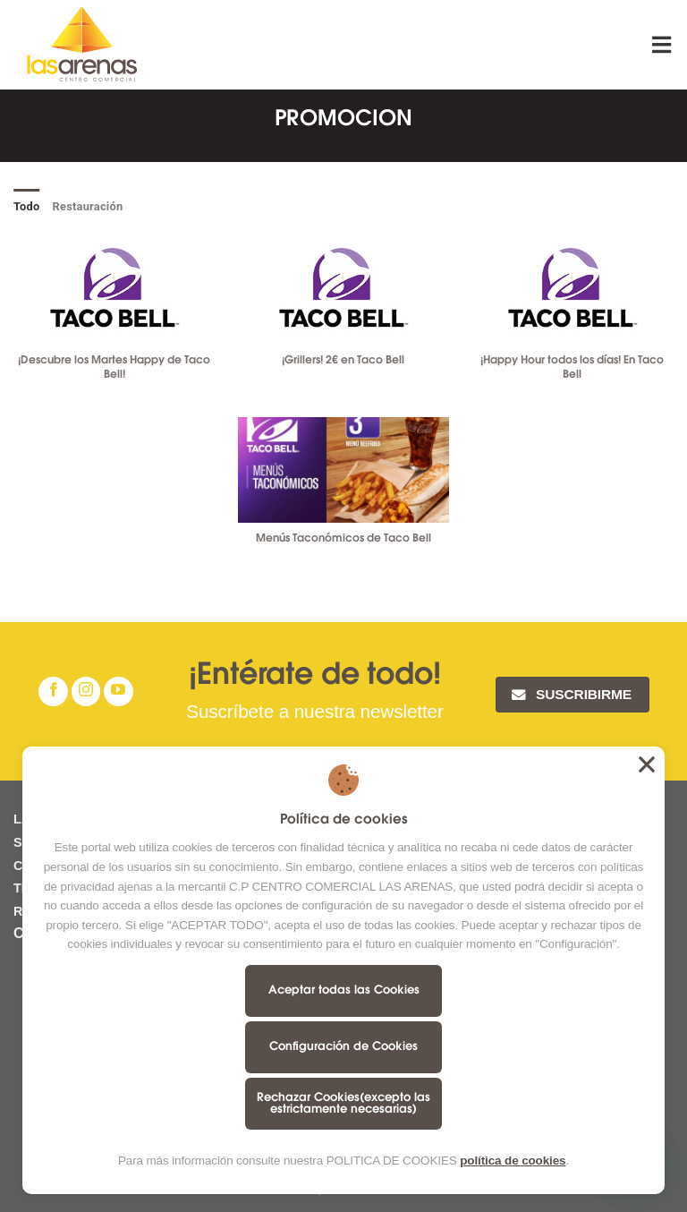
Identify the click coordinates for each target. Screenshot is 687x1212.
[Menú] (663, 44)
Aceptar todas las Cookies (344, 990)
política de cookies (512, 1160)
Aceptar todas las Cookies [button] (647, 764)
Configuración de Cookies (343, 1047)
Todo (26, 206)
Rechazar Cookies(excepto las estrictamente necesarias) (343, 1103)
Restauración (88, 206)
